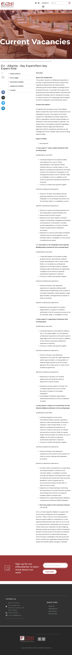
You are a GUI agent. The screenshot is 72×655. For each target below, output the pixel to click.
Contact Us (45, 3)
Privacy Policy (52, 614)
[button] (43, 6)
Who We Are (52, 611)
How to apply (14, 78)
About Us (51, 606)
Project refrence (15, 74)
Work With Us (52, 609)
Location (13, 90)
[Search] (69, 3)
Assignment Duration (17, 86)
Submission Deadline (17, 82)
